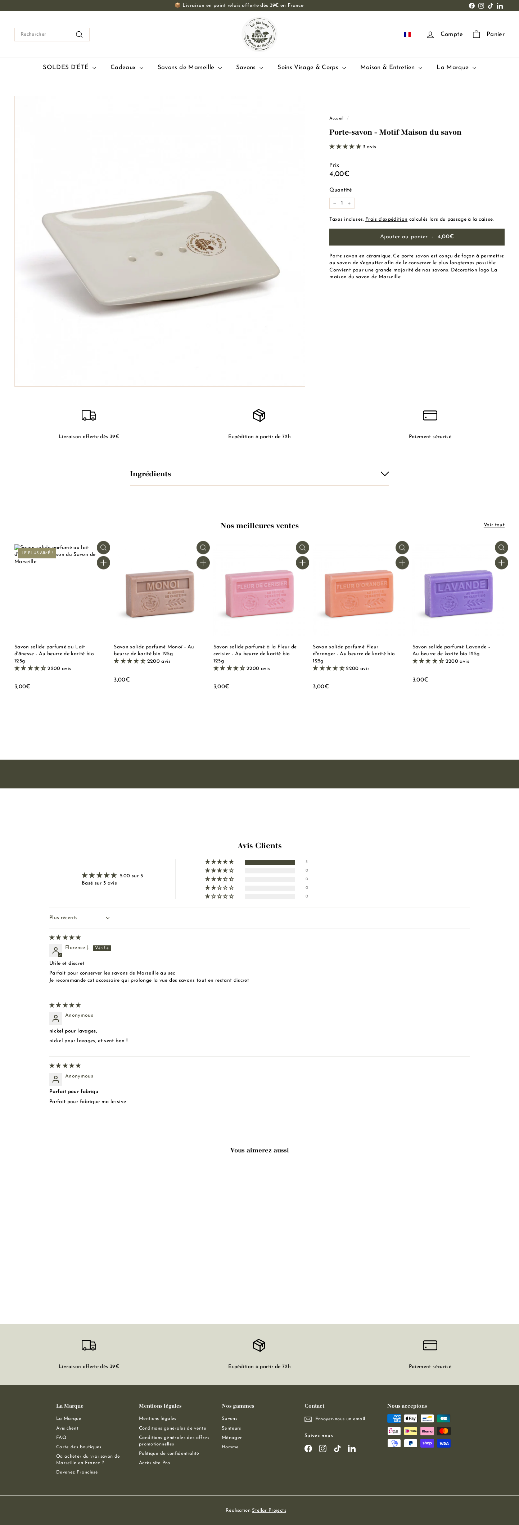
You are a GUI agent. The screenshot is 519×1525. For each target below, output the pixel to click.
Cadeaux (126, 68)
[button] (345, 147)
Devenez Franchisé (77, 1472)
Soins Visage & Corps (311, 68)
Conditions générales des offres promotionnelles (174, 1441)
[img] (65, 938)
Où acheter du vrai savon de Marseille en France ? (88, 1459)
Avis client (67, 1428)
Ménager (232, 1437)
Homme (230, 1447)
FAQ (61, 1437)
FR (412, 34)
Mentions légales (157, 1419)
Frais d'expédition (386, 219)
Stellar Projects (269, 1510)
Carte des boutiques (78, 1447)
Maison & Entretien (391, 68)
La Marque (456, 68)
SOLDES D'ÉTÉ (69, 68)
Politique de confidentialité (169, 1453)
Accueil (336, 118)
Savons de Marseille (190, 68)
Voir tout (494, 525)
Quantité (340, 190)
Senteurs (231, 1428)
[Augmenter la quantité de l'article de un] (349, 203)
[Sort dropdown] (80, 918)
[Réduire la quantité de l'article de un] (334, 203)
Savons (249, 68)
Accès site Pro (154, 1463)
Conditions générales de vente (172, 1428)
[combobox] (52, 34)
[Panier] (488, 34)
